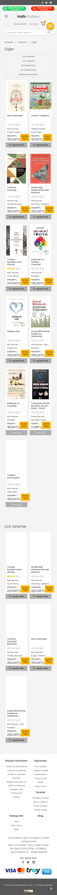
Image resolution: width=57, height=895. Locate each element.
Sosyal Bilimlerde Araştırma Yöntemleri (16, 713)
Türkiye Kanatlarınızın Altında (14, 569)
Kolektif (11, 727)
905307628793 (39, 852)
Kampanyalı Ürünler (28, 74)
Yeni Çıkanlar (28, 61)
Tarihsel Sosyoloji (12, 188)
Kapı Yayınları (13, 580)
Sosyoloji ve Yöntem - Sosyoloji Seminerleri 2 (38, 263)
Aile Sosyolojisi (39, 639)
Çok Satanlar (15, 526)
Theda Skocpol (14, 655)
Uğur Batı (12, 491)
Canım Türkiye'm (40, 115)
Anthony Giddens (40, 583)
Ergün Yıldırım (38, 655)
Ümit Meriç (13, 583)
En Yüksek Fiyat (28, 70)
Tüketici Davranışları (13, 476)
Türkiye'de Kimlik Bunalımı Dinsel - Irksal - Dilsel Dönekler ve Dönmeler (40, 408)
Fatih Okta (36, 132)
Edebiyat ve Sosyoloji (13, 404)
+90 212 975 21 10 (19, 852)
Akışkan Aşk (13, 331)
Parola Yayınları (38, 416)
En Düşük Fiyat (28, 65)
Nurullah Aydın (38, 420)
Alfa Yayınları (36, 580)
